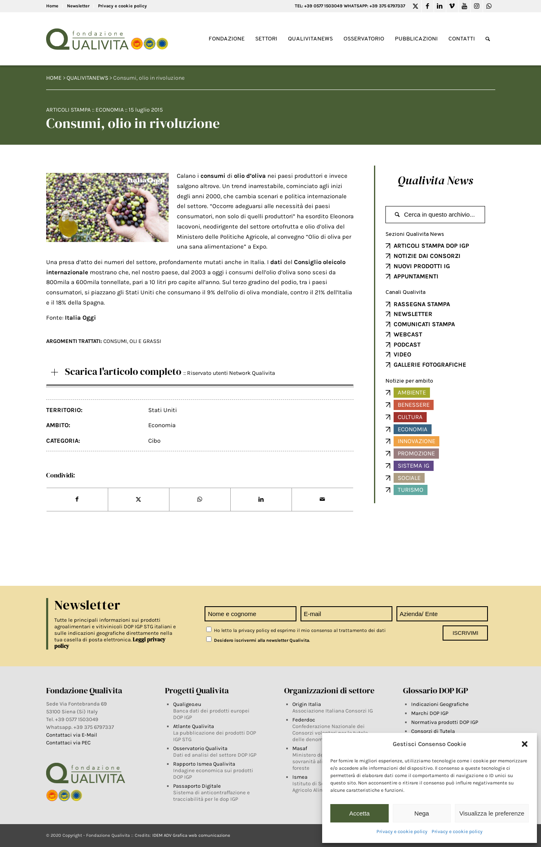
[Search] (487, 39)
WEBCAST (408, 334)
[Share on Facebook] (77, 499)
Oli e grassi (145, 341)
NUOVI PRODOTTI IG (422, 266)
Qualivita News (435, 180)
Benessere (414, 404)
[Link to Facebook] (428, 6)
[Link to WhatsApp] (489, 6)
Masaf (299, 748)
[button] (525, 744)
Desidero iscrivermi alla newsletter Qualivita (257, 640)
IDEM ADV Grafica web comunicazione (191, 835)
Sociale (409, 478)
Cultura (410, 417)
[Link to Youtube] (464, 6)
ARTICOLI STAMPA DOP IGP (431, 245)
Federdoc (303, 720)
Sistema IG (414, 465)
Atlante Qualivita (193, 726)
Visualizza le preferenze (491, 813)
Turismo (410, 489)
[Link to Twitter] (415, 6)
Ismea (299, 777)
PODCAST (407, 344)
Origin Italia (306, 704)
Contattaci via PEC (68, 742)
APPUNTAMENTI (416, 276)
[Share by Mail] (322, 499)
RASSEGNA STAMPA (422, 304)
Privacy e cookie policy (401, 831)
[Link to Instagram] (477, 6)
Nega (421, 813)
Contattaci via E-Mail (72, 735)
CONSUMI (115, 341)
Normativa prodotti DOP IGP (444, 722)
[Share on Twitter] (138, 499)
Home (52, 6)
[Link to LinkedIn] (440, 6)
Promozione (416, 453)
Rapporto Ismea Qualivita (204, 764)
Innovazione (416, 441)
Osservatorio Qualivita (200, 748)
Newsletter (78, 6)
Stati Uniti (162, 410)
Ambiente (412, 392)
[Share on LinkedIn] (261, 499)
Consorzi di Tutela (433, 731)
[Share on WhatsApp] (199, 499)
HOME (54, 77)
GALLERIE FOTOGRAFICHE (430, 364)
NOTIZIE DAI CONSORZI (427, 256)
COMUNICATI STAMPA (424, 324)
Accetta (359, 813)
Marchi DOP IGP (429, 713)
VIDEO (402, 354)
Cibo (154, 440)
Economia (110, 109)
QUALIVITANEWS (87, 77)
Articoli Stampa (68, 109)
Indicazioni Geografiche (440, 704)
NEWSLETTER (413, 314)
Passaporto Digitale (197, 786)
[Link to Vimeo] (452, 6)
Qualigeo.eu (187, 704)
